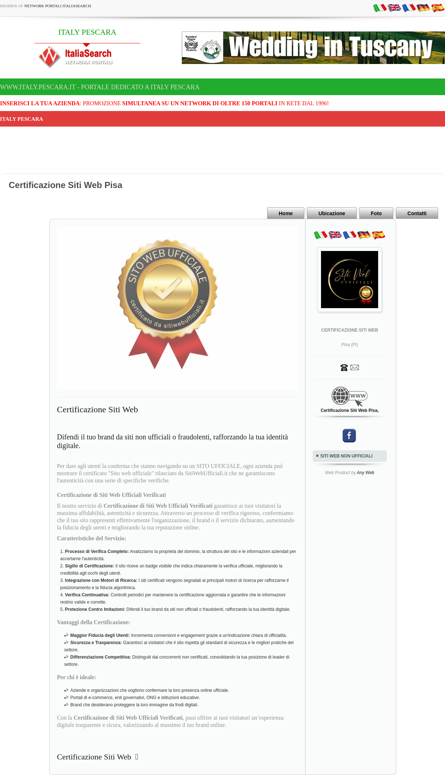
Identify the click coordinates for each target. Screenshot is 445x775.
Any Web (365, 472)
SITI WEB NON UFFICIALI (346, 456)
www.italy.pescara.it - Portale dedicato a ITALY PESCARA (100, 87)
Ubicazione (331, 213)
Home (286, 213)
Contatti (417, 213)
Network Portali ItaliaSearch (57, 6)
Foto (376, 213)
